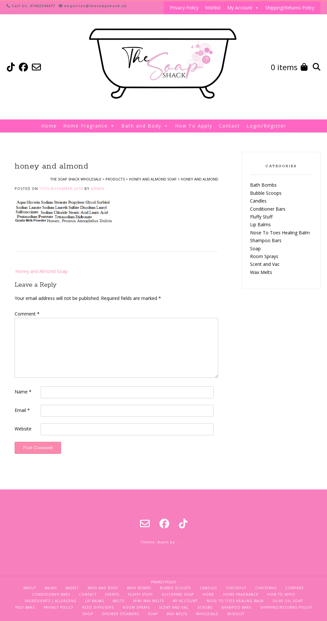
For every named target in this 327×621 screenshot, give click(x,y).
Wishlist (213, 8)
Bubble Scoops (266, 193)
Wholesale (207, 614)
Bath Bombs (263, 185)
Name (23, 392)
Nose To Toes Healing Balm (280, 233)
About (29, 588)
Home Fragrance (89, 125)
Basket (72, 588)
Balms (51, 588)
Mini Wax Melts (148, 601)
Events (112, 594)
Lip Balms (260, 224)
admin (97, 188)
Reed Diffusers (98, 607)
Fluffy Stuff (261, 217)
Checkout (236, 588)
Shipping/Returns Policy (289, 8)
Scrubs (204, 607)
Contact (229, 126)
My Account (243, 7)
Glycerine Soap (178, 594)
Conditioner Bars (267, 209)
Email (22, 410)
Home (49, 126)
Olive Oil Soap (287, 601)
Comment (27, 314)
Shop (87, 614)
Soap (255, 248)
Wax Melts (261, 272)
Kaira (181, 542)
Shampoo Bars (266, 240)
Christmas (266, 588)
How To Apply (193, 126)
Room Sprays (264, 256)
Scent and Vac (265, 264)
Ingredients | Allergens (50, 601)
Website (23, 429)
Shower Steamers (120, 614)
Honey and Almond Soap (41, 271)
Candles (258, 201)
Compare (294, 588)
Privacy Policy (184, 8)
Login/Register (266, 126)
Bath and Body (145, 125)
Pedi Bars (25, 607)
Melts (118, 601)
